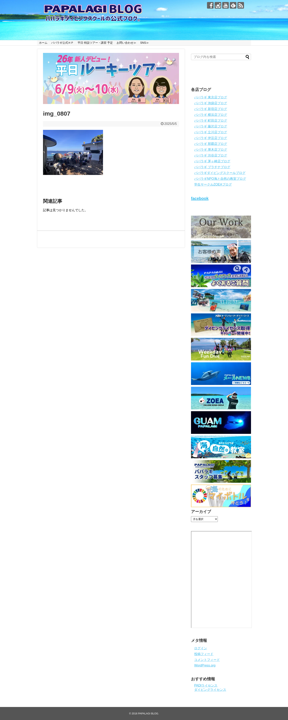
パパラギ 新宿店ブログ (210, 109)
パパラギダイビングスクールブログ (219, 173)
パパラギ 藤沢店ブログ (210, 126)
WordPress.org (204, 665)
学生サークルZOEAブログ (213, 184)
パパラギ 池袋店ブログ (210, 103)
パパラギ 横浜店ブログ (210, 114)
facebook (200, 198)
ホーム (43, 42)
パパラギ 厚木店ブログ (210, 149)
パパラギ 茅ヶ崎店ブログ (212, 161)
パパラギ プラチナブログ (212, 167)
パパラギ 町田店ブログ (210, 120)
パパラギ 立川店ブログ (210, 132)
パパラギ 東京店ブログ (210, 97)
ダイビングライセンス (210, 689)
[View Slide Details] (111, 78)
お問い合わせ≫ (126, 42)
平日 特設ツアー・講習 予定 (95, 42)
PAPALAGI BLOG (148, 713)
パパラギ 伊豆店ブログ (210, 138)
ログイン (200, 648)
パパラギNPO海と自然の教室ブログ (220, 178)
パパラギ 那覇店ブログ (210, 143)
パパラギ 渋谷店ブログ (210, 155)
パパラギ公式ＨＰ (62, 42)
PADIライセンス (205, 685)
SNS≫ (144, 42)
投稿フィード (203, 654)
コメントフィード (207, 659)
